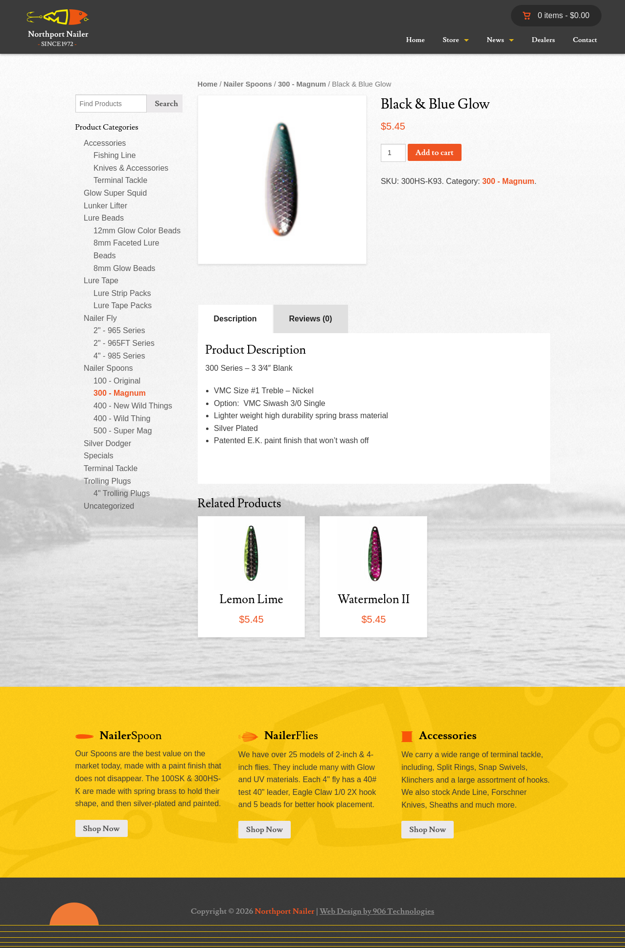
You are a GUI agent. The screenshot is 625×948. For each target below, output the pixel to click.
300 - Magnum (119, 393)
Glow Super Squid (115, 193)
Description (235, 319)
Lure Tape (101, 280)
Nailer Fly (100, 318)
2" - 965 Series (119, 330)
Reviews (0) (310, 319)
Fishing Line (114, 155)
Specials (98, 455)
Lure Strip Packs (122, 293)
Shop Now (101, 829)
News (495, 40)
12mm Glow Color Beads (137, 230)
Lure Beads (104, 218)
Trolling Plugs (107, 481)
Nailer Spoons (108, 368)
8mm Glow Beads (124, 268)
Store (450, 40)
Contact (585, 40)
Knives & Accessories (130, 168)
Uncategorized (109, 506)
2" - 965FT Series (124, 343)
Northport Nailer (284, 911)
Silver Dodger (107, 443)
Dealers (543, 40)
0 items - (556, 15)
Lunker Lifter (105, 206)
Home (415, 40)
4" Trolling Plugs (121, 493)
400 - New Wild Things (132, 406)
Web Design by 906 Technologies (377, 911)
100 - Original (116, 381)
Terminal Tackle (120, 180)
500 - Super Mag (122, 431)
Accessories (105, 143)
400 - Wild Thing (121, 418)
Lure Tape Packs (122, 305)
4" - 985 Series (119, 356)
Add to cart (435, 153)
